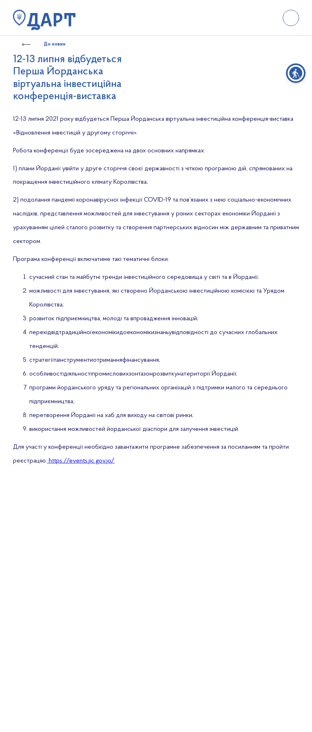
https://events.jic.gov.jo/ (81, 461)
